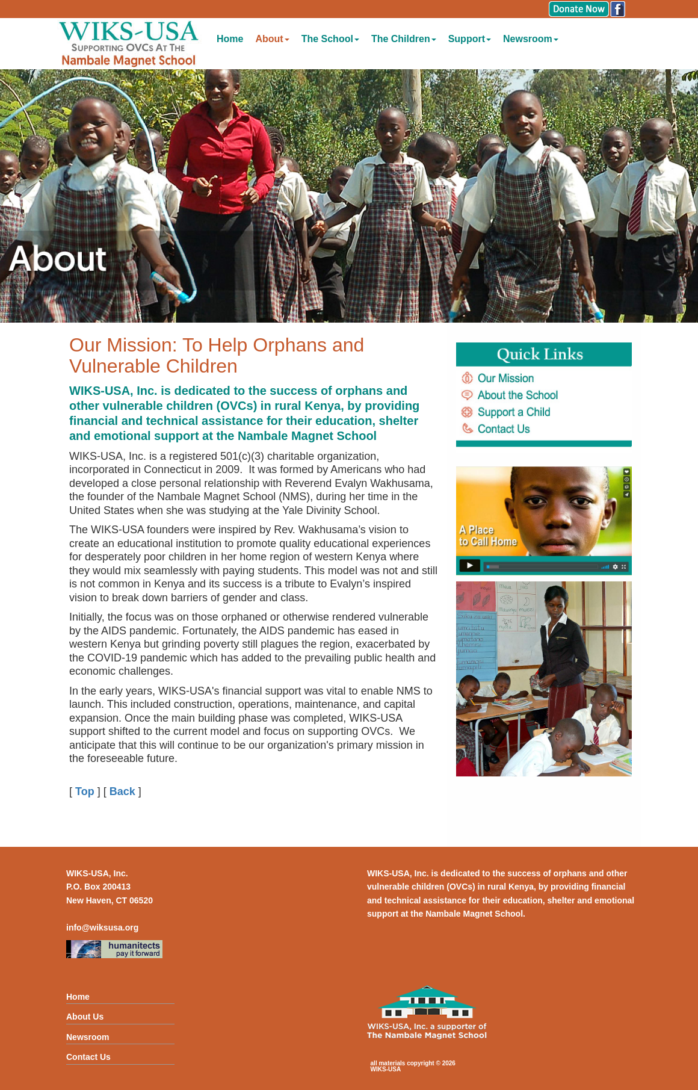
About (272, 39)
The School (330, 39)
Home (230, 39)
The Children (403, 39)
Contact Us (88, 1057)
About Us (84, 1016)
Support (469, 39)
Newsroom (530, 39)
